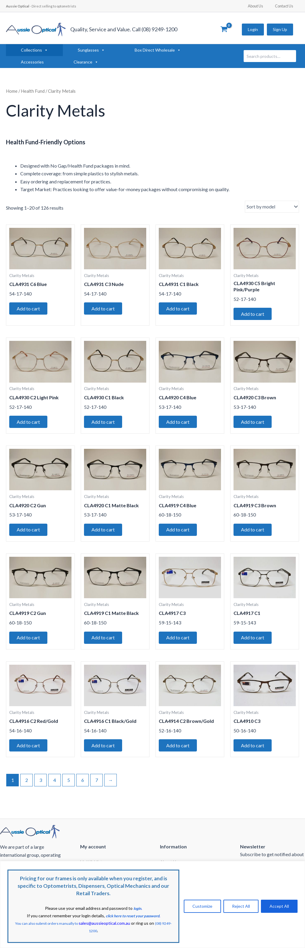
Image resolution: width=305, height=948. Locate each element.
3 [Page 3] (40, 787)
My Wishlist (91, 859)
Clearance (86, 62)
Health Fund (33, 91)
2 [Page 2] (26, 787)
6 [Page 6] (82, 787)
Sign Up (280, 29)
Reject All (241, 906)
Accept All (279, 906)
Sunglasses (91, 50)
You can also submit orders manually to (77, 923)
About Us (262, 6)
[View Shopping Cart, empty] (224, 29)
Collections (34, 50)
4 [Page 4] (54, 787)
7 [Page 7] (96, 787)
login (137, 909)
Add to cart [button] (29, 309)
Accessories (32, 61)
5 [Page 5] (68, 787)
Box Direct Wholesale (158, 50)
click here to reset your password (132, 916)
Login (253, 29)
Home (12, 91)
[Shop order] (272, 207)
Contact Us (286, 6)
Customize (202, 906)
